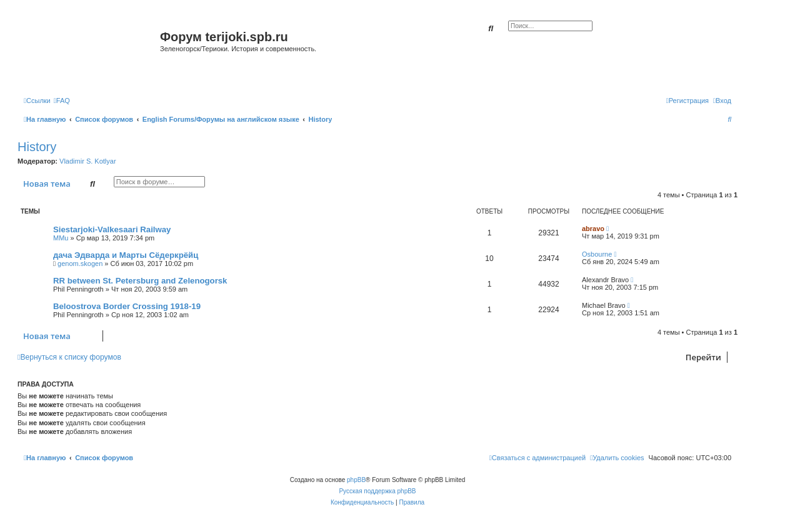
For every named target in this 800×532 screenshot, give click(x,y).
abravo (593, 228)
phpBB (356, 479)
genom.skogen (80, 263)
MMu (60, 238)
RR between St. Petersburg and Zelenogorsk (140, 280)
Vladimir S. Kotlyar (87, 161)
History (37, 147)
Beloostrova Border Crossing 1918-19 (127, 306)
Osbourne (597, 254)
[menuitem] (62, 100)
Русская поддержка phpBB (377, 491)
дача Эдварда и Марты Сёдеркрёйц (125, 255)
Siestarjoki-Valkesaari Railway (112, 229)
